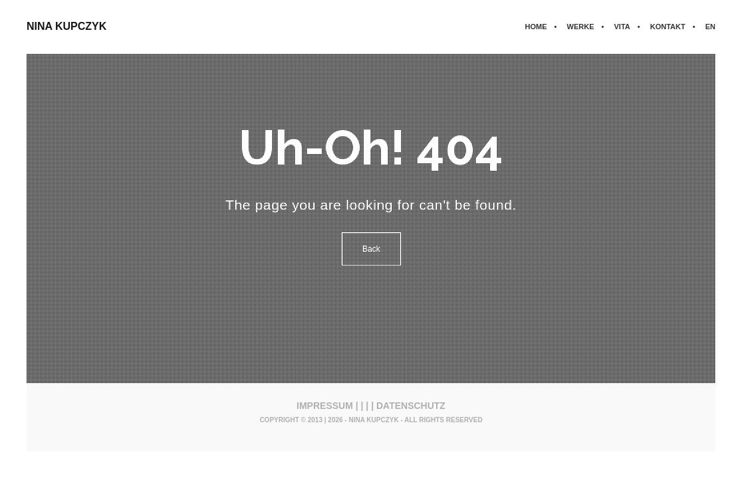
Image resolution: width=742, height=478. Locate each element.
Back (371, 249)
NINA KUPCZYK (66, 26)
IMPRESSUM (325, 405)
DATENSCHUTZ (410, 405)
